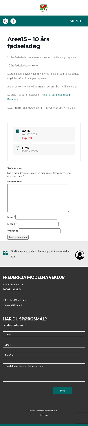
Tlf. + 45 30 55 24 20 (14, 299)
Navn (11, 217)
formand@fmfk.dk (13, 304)
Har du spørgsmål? (25, 318)
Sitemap (44, 415)
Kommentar (15, 181)
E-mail (11, 223)
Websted (12, 230)
